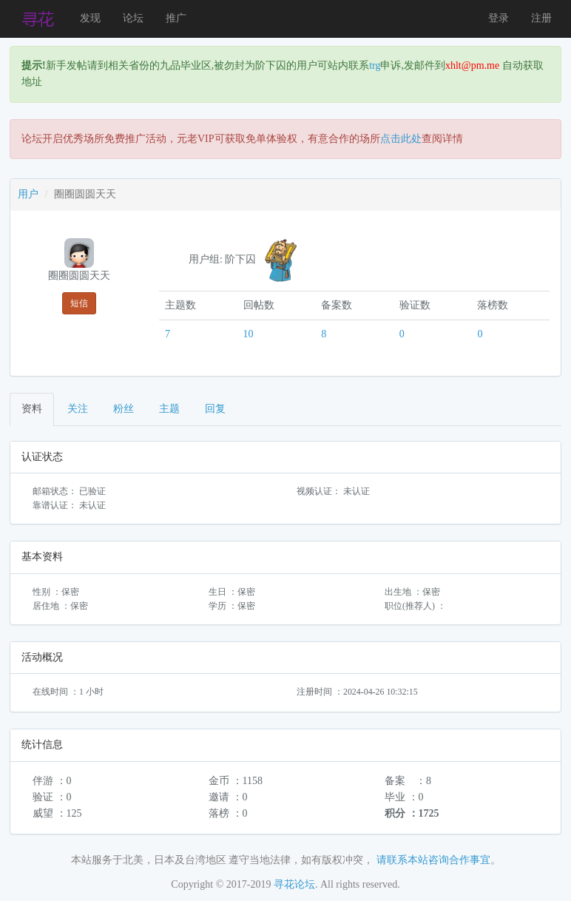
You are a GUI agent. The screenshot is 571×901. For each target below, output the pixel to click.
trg (374, 65)
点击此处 (401, 138)
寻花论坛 (294, 884)
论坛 (133, 18)
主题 (169, 408)
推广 (176, 18)
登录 (498, 18)
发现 (90, 18)
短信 (79, 303)
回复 (215, 408)
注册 (541, 18)
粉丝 (123, 408)
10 (248, 334)
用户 (28, 194)
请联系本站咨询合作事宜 (433, 859)
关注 (77, 408)
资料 (31, 408)
